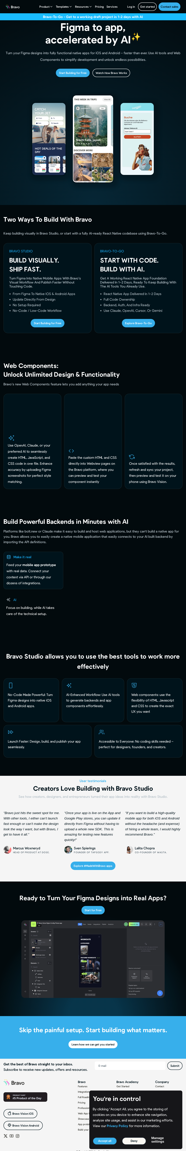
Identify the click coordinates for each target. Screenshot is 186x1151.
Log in (131, 6)
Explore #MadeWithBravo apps (93, 865)
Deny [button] (134, 1140)
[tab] (33, 570)
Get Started (122, 1086)
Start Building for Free (73, 72)
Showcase (83, 1118)
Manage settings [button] (157, 1139)
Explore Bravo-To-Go (138, 323)
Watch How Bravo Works (111, 72)
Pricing (99, 6)
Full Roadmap (85, 1097)
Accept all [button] (104, 1140)
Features (82, 1086)
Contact (159, 1086)
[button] (46, 6)
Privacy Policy (117, 1126)
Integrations (84, 1091)
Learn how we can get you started (93, 1044)
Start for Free (93, 910)
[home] (13, 7)
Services (112, 6)
